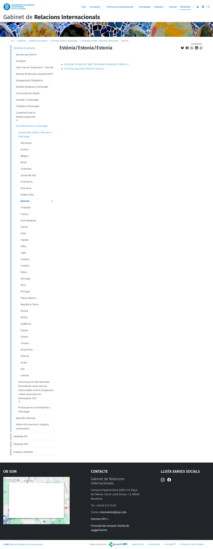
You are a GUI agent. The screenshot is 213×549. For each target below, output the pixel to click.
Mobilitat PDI (20, 436)
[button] (102, 6)
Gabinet (158, 6)
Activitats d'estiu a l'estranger (64, 41)
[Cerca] (208, 7)
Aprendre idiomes (25, 418)
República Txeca (29, 304)
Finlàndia (25, 207)
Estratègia (145, 6)
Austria (24, 149)
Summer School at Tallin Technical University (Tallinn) (95, 64)
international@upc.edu (113, 512)
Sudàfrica (26, 323)
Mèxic (24, 272)
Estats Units (27, 194)
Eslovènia (26, 188)
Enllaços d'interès (23, 451)
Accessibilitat (154, 544)
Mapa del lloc (138, 544)
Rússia (24, 310)
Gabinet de (51, 17)
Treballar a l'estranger (27, 106)
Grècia (24, 226)
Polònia (25, 356)
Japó (23, 252)
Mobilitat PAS (20, 444)
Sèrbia (24, 317)
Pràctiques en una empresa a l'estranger (34, 409)
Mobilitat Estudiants (38, 41)
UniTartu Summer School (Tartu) (83, 68)
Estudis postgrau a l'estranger (32, 86)
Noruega (25, 278)
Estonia (25, 201)
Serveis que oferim (26, 54)
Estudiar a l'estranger (27, 99)
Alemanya (26, 142)
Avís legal (168, 544)
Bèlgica (25, 155)
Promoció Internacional (120, 6)
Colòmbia (26, 168)
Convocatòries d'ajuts (28, 93)
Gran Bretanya (28, 220)
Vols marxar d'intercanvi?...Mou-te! (35, 67)
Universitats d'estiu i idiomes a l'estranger (99, 41)
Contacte (21, 61)
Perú (23, 285)
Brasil (24, 162)
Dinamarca (27, 181)
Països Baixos (28, 297)
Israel (24, 362)
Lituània (25, 265)
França (24, 214)
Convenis (95, 6)
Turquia (25, 343)
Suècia (24, 330)
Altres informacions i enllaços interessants (32, 426)
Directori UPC (98, 518)
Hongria (25, 259)
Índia (23, 233)
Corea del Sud (28, 175)
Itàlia (23, 246)
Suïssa (24, 336)
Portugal (25, 291)
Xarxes (173, 6)
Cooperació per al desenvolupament (25, 114)
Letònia (25, 375)
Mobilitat (185, 6)
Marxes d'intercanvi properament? (34, 73)
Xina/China (27, 349)
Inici (84, 6)
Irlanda (24, 239)
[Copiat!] (201, 48)
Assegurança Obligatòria (29, 80)
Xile (23, 369)
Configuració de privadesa (192, 544)
